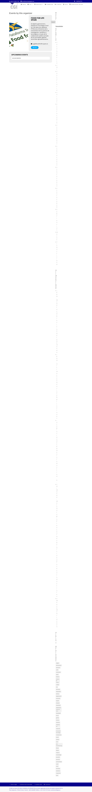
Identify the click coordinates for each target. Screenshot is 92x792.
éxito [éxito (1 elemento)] (57, 775)
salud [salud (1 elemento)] (57, 764)
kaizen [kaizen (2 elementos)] (57, 737)
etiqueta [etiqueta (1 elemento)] (57, 703)
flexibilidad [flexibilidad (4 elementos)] (58, 713)
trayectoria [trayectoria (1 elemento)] (58, 773)
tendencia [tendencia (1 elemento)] (58, 770)
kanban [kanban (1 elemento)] (57, 739)
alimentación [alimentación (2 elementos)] (58, 665)
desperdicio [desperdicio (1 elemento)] (58, 691)
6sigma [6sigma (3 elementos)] (57, 663)
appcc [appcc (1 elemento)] (57, 674)
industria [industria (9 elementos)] (58, 722)
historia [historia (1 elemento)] (57, 720)
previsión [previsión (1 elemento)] (58, 757)
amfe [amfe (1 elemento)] (57, 670)
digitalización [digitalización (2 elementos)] (58, 696)
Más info (35, 47)
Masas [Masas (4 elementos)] (57, 748)
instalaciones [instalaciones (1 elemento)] (58, 735)
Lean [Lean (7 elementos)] (57, 741)
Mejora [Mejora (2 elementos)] (57, 750)
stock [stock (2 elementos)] (57, 766)
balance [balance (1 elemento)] (57, 676)
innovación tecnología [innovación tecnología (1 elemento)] (58, 731)
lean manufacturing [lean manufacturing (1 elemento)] (59, 744)
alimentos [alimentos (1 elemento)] (58, 667)
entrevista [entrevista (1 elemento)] (58, 698)
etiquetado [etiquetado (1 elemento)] (58, 705)
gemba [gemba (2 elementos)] (57, 717)
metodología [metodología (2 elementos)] (58, 754)
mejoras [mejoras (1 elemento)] (57, 752)
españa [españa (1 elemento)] (57, 700)
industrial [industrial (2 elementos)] (58, 728)
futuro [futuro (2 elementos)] (57, 715)
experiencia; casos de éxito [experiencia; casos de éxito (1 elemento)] (58, 709)
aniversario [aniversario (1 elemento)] (58, 672)
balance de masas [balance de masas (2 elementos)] (57, 680)
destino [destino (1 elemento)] (57, 693)
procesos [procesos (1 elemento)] (58, 759)
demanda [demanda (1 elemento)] (58, 689)
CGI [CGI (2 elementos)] (57, 687)
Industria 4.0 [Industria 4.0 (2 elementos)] (58, 725)
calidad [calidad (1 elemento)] (57, 684)
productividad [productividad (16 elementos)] (59, 761)
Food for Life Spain (37, 19)
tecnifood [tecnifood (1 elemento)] (58, 768)
